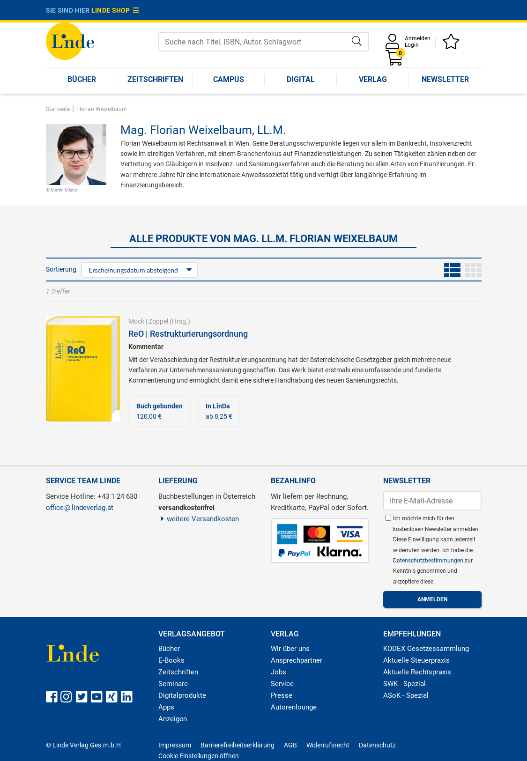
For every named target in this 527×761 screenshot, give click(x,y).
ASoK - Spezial (406, 695)
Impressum (174, 745)
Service (282, 684)
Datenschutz (377, 745)
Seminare (173, 684)
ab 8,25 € (219, 411)
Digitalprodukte (182, 695)
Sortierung (61, 269)
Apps (166, 707)
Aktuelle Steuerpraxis (416, 660)
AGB (290, 745)
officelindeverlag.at (79, 507)
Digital (301, 79)
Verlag (373, 79)
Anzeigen (172, 719)
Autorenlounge (294, 707)
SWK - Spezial (404, 684)
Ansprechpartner (296, 660)
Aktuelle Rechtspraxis (417, 672)
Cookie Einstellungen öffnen (198, 756)
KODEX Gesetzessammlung (426, 648)
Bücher (81, 79)
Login (412, 45)
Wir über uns (290, 648)
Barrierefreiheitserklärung (237, 745)
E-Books (171, 660)
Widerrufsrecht (327, 745)
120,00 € (159, 411)
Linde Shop (115, 10)
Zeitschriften (155, 79)
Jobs (278, 672)
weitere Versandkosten (198, 519)
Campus (228, 79)
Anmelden (418, 38)
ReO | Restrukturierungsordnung (188, 334)
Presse (281, 695)
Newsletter (445, 79)
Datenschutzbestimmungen (429, 560)
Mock (136, 321)
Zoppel (158, 321)
